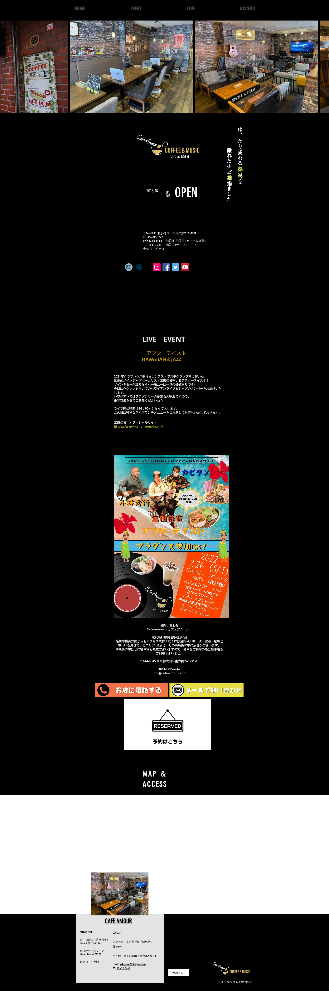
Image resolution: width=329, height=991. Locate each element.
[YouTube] (185, 267)
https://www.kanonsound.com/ (138, 426)
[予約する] (178, 972)
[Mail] (129, 267)
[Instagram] (157, 267)
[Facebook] (166, 267)
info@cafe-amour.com (169, 673)
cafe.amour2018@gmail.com (133, 964)
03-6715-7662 (123, 968)
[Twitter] (175, 267)
